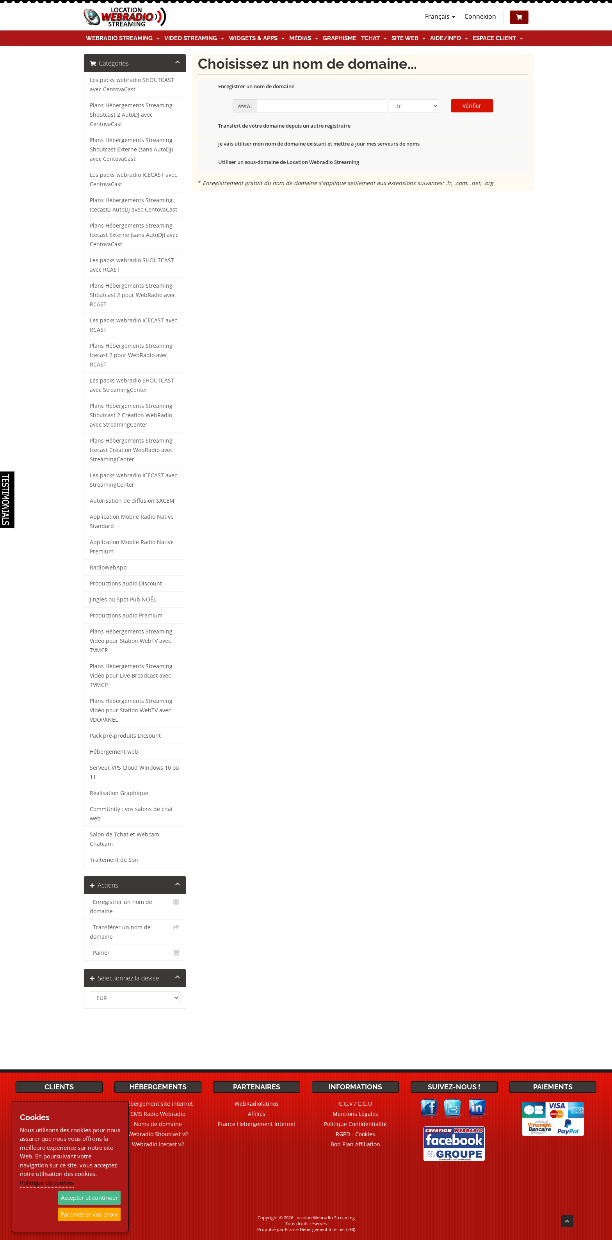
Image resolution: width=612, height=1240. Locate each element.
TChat (374, 38)
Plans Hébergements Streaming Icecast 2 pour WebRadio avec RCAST (131, 355)
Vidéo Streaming (194, 38)
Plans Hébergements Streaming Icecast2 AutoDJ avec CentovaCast (133, 205)
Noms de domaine (158, 1124)
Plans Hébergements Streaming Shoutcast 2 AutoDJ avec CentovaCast (131, 115)
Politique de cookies (47, 1183)
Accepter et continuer (89, 1197)
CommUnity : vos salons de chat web (131, 814)
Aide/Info (449, 38)
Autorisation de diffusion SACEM (132, 500)
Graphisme (339, 38)
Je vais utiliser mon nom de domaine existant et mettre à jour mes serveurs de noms (313, 144)
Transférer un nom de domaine (135, 931)
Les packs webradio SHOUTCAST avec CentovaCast (132, 84)
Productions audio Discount (126, 583)
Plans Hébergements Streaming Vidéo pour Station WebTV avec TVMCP (131, 641)
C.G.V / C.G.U (355, 1103)
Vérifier (472, 105)
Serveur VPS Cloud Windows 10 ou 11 (134, 772)
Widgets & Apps (257, 38)
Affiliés (256, 1113)
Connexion (480, 16)
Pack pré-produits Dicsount (125, 735)
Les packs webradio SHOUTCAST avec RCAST (132, 265)
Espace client (498, 38)
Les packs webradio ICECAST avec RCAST (133, 325)
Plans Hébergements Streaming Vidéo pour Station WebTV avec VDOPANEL (131, 710)
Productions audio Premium (126, 615)
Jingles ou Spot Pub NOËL (123, 599)
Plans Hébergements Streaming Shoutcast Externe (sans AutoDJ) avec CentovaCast (131, 149)
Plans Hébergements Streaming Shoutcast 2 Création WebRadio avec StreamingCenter (131, 415)
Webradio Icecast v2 (158, 1144)
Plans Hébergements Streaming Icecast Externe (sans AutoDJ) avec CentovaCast (134, 235)
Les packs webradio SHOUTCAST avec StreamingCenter (132, 385)
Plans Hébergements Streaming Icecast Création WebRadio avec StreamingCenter (131, 450)
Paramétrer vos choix (89, 1214)
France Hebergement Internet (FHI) (320, 1229)
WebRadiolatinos (257, 1103)
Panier (135, 952)
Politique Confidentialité (355, 1124)
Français (440, 16)
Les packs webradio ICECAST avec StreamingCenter (133, 480)
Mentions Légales (355, 1113)
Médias (303, 38)
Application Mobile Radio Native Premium (132, 547)
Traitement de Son (114, 859)
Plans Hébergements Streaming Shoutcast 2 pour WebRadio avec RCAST (133, 295)
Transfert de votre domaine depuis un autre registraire (278, 126)
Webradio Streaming (123, 38)
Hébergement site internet (158, 1103)
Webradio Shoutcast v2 (158, 1134)
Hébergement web (114, 751)
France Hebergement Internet (256, 1124)
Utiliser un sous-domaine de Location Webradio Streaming (282, 162)
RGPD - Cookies (355, 1134)
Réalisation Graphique (119, 793)
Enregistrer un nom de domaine (135, 906)
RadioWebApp (108, 567)
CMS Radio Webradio (157, 1113)
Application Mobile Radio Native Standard (132, 521)
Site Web (408, 38)
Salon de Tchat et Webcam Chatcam (124, 839)
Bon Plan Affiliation (355, 1144)
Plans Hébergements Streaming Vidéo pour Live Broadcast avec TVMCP (131, 675)
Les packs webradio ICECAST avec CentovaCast (133, 179)
